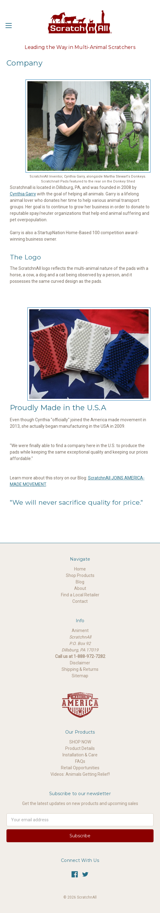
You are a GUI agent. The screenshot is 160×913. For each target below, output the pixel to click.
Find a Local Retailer (80, 594)
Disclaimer (80, 662)
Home (80, 569)
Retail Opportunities (80, 767)
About (80, 588)
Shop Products (80, 575)
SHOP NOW (80, 741)
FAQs (80, 761)
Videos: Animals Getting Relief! (80, 774)
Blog (80, 581)
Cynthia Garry (23, 193)
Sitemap (80, 675)
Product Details (80, 748)
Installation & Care (80, 754)
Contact (80, 601)
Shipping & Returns (80, 669)
